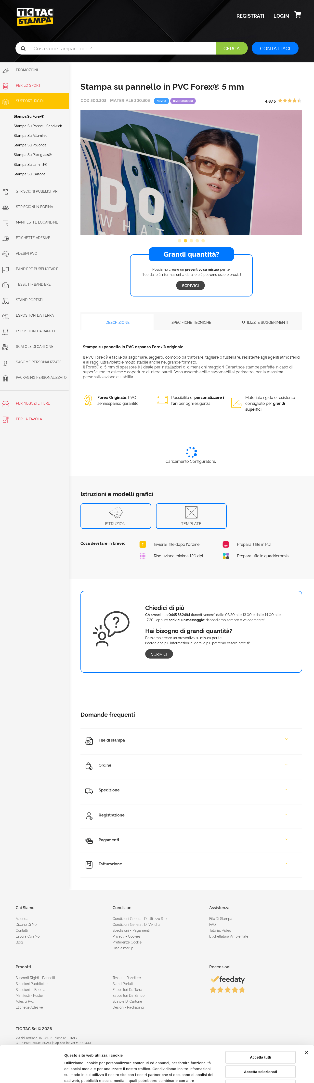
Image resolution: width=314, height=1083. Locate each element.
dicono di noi (26, 924)
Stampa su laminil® (30, 164)
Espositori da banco (28, 330)
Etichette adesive (26, 237)
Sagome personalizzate (32, 361)
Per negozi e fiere (26, 404)
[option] (191, 172)
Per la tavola (22, 419)
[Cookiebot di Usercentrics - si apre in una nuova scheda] (31, 1073)
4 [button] (197, 241)
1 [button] (179, 241)
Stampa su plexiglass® (33, 154)
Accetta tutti (260, 1023)
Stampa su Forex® (29, 116)
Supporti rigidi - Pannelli (35, 977)
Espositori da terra (28, 315)
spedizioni (121, 930)
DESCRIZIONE (117, 322)
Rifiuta (260, 1052)
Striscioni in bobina (27, 206)
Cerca (231, 48)
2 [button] (185, 241)
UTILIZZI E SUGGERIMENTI (265, 322)
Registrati (250, 15)
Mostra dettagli (258, 1073)
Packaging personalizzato (34, 377)
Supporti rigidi (22, 100)
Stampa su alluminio (30, 135)
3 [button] (191, 241)
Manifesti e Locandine (30, 222)
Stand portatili (23, 299)
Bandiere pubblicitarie (30, 268)
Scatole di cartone (27, 346)
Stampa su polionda (30, 144)
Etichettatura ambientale (228, 936)
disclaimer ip (123, 947)
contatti (22, 930)
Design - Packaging (128, 1007)
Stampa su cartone (29, 173)
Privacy (118, 936)
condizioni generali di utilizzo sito (140, 918)
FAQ (212, 924)
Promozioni (20, 70)
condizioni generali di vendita (136, 924)
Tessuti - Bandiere (26, 284)
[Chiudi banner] (306, 1018)
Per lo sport (21, 85)
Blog (19, 942)
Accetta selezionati (260, 1037)
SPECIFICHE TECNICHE (191, 322)
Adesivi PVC (19, 253)
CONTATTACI (275, 48)
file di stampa (220, 918)
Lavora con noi (28, 936)
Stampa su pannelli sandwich (38, 125)
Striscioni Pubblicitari (30, 191)
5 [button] (203, 241)
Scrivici (190, 285)
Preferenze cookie (127, 942)
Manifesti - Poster (29, 995)
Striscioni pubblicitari (32, 983)
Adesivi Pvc (25, 1001)
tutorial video (220, 930)
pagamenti (141, 930)
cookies (134, 936)
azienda (22, 918)
